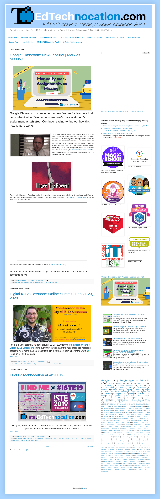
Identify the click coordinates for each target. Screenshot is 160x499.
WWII (126, 453)
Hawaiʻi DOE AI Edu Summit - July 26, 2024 (117, 133)
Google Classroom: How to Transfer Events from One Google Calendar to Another (130, 363)
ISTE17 (114, 439)
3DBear (108, 420)
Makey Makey (119, 443)
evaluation (104, 459)
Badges (103, 422)
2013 (137, 418)
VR (40, 440)
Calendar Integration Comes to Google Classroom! (129, 327)
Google (17, 282)
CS (105, 404)
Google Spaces (123, 434)
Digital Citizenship (126, 426)
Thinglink (147, 390)
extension (118, 459)
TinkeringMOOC (116, 398)
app (125, 406)
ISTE (71, 438)
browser (145, 453)
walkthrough (104, 471)
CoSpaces (125, 400)
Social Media (131, 414)
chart (109, 455)
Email (139, 428)
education (114, 402)
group (125, 461)
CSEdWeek (113, 404)
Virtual (110, 453)
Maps (128, 443)
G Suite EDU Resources (72, 42)
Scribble (112, 449)
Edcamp (124, 428)
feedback (129, 416)
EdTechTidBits (142, 388)
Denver (117, 426)
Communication (120, 410)
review (130, 467)
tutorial (111, 418)
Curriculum (147, 424)
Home (47, 446)
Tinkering (104, 398)
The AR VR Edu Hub (94, 37)
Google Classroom (26, 282)
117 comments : (41, 361)
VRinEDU (142, 383)
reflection (123, 467)
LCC (137, 441)
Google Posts (13, 42)
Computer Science (137, 400)
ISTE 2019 (77, 438)
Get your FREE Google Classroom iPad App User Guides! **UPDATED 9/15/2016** (129, 351)
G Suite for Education (119, 392)
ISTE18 (121, 439)
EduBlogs (132, 428)
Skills (119, 449)
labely (105, 465)
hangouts (132, 461)
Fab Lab (127, 412)
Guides (118, 437)
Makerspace (117, 406)
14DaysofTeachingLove (122, 418)
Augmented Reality (120, 408)
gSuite (125, 459)
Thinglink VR (129, 451)
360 (112, 400)
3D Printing (107, 408)
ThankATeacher (118, 451)
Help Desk (141, 437)
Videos (139, 414)
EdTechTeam (116, 428)
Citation (148, 408)
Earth (146, 426)
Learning (138, 390)
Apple (121, 390)
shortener (147, 467)
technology (146, 398)
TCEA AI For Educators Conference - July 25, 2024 (119, 131)
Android (148, 402)
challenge (147, 414)
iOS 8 (103, 463)
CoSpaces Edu (39, 438)
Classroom (108, 394)
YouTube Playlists (134, 37)
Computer (119, 424)
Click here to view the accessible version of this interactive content (122, 111)
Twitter (148, 400)
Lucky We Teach (146, 441)
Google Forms (140, 432)
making (122, 465)
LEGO (148, 412)
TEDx (141, 449)
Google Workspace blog (57, 264)
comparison (138, 455)
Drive (135, 426)
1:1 (132, 418)
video (148, 406)
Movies (112, 445)
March (135, 443)
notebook (137, 465)
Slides (126, 449)
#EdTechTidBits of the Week (48, 42)
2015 (107, 392)
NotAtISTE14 (120, 445)
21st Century (144, 418)
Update (55, 282)
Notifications (130, 445)
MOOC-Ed (146, 392)
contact (146, 455)
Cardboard (122, 404)
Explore (146, 428)
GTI (130, 430)
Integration (107, 441)
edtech (121, 383)
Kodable (131, 441)
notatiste (138, 416)
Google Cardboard (117, 432)
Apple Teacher (131, 420)
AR (16, 438)
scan (141, 467)
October (138, 445)
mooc (113, 390)
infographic (116, 463)
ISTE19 (83, 438)
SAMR (139, 447)
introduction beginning (144, 463)
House (148, 437)
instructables (132, 463)
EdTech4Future (28, 364)
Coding (131, 394)
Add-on (140, 402)
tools (146, 469)
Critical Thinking (137, 424)
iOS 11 (146, 461)
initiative (124, 463)
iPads (109, 463)
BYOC (140, 420)
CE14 (123, 422)
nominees (129, 465)
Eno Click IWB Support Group (113, 412)
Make (109, 406)
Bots (117, 422)
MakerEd (104, 390)
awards (133, 453)
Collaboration (108, 410)
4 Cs (123, 420)
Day (110, 426)
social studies (108, 469)
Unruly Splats (35, 440)
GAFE (110, 383)
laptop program (114, 465)
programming (140, 406)
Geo (135, 430)
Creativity (127, 424)
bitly (139, 453)
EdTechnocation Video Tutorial (75, 197)
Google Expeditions (50, 438)
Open (103, 447)
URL (142, 451)
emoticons (145, 457)
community (129, 455)
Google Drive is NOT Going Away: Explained (127, 338)
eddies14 (129, 457)
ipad (141, 385)
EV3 (140, 426)
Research (113, 414)
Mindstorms (104, 445)
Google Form (129, 432)
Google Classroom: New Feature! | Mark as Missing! (122, 277)
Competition (110, 424)
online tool (145, 465)
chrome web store (118, 416)
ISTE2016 (135, 439)
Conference (30, 438)
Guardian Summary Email (81, 150)
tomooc (103, 418)
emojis (137, 457)
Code (103, 424)
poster (110, 467)
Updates (128, 398)
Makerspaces (108, 443)
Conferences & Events (115, 37)
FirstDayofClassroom (115, 430)
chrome (106, 416)
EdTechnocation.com (48, 37)
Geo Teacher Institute (144, 430)
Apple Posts (28, 42)
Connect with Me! (28, 37)
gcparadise (141, 459)
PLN (105, 414)
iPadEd (130, 388)
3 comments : (40, 280)
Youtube (137, 398)
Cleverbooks (19, 364)
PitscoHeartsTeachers (124, 447)
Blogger (83, 488)
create (110, 457)
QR (134, 447)
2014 (106, 400)
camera (103, 455)
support (117, 469)
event (111, 459)
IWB (149, 439)
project (116, 467)
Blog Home (12, 37)
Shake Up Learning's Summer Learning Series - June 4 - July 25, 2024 (126, 126)
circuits (116, 455)
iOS (149, 385)
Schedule (27, 440)
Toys (137, 451)
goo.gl (148, 459)
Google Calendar (138, 412)
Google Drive (135, 392)
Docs (148, 410)
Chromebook (139, 408)
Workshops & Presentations (71, 37)
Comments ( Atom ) (25, 450)
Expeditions (139, 404)
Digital (129, 390)
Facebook (104, 430)
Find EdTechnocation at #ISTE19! (37, 375)
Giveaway (107, 432)
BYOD (146, 420)
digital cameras (119, 457)
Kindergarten (123, 441)
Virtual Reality (107, 385)
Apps (122, 388)
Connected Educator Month (136, 410)
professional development (47, 364)
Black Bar (111, 422)
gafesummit (132, 459)
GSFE (125, 430)
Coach (131, 404)
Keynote (36, 364)
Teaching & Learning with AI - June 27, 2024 (117, 128)
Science (121, 414)
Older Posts (89, 446)
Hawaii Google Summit (129, 437)
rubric (136, 467)
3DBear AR (116, 420)
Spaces (134, 449)
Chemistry (136, 422)
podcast (103, 467)
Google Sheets (112, 434)
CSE (130, 408)
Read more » (14, 356)
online (131, 406)
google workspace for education (42, 282)
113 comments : (41, 436)
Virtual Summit (60, 364)
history (139, 461)
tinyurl (130, 469)
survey (124, 469)
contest (103, 457)
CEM (128, 422)
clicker (122, 455)
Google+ (110, 437)
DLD (105, 426)
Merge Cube (19, 440)
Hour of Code (129, 396)
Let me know (117, 137)
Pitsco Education (111, 447)
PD (146, 396)
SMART (146, 447)
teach (146, 416)
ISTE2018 (143, 439)
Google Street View (135, 434)
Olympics (145, 445)
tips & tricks (138, 469)
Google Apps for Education (134, 380)
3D (102, 420)
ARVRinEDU (22, 438)
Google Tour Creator (63, 438)
